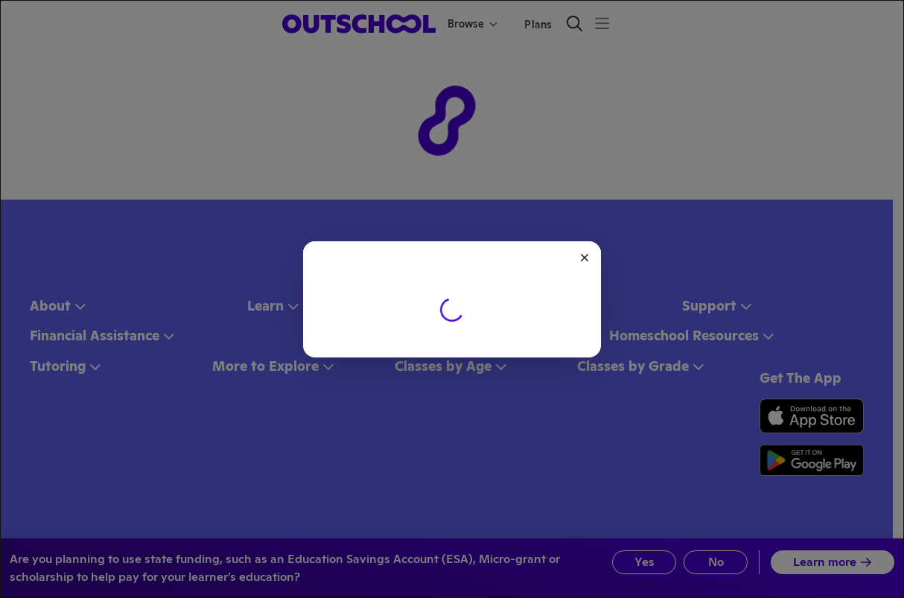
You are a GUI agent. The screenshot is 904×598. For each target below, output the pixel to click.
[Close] (584, 257)
